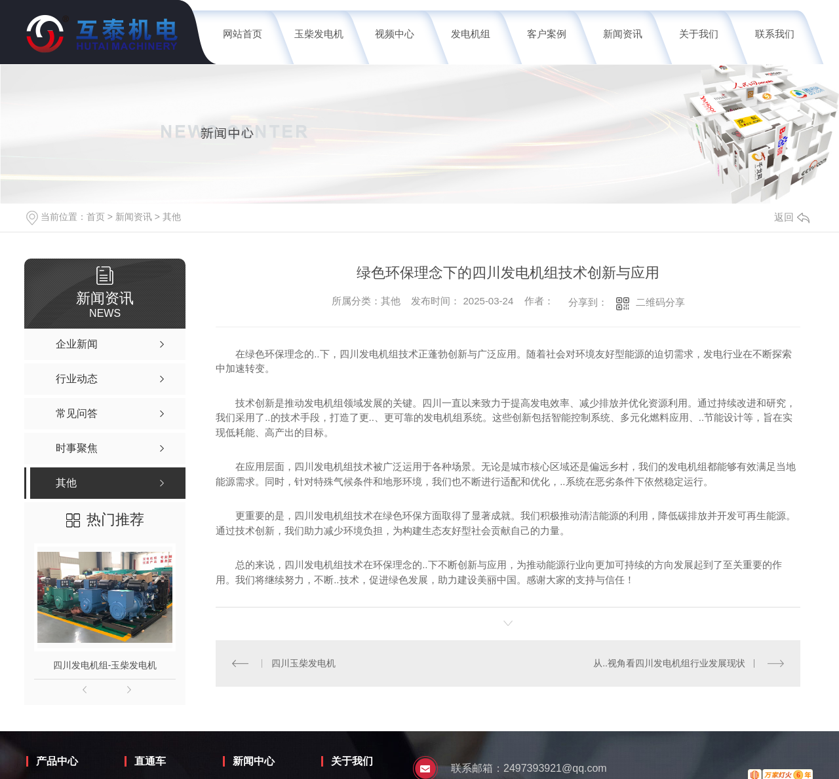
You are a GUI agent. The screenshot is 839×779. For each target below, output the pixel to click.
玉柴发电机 (318, 33)
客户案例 (546, 33)
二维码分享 (660, 302)
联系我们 (774, 33)
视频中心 (394, 33)
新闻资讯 (622, 33)
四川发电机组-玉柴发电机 (105, 665)
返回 (792, 217)
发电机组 (470, 33)
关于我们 (698, 33)
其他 (172, 216)
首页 (96, 216)
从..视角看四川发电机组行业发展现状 (669, 663)
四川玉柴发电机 (303, 663)
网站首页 (242, 33)
